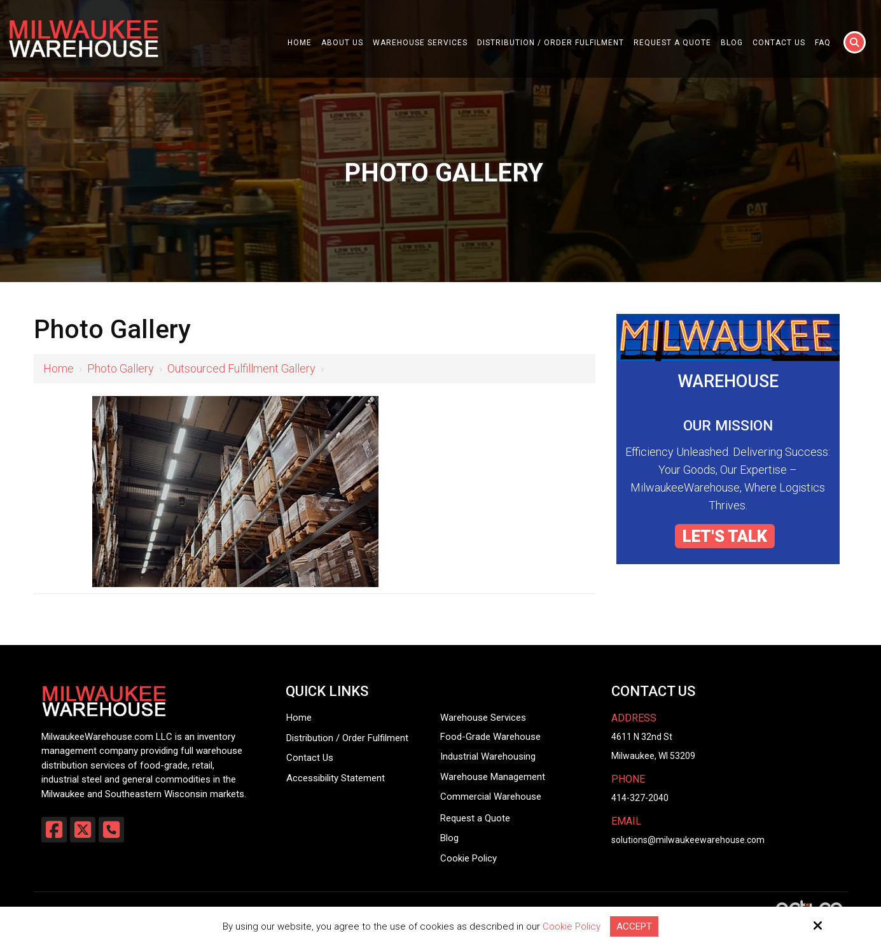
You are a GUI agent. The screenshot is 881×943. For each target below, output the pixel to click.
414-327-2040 (640, 798)
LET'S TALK (725, 536)
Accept (634, 926)
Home (58, 368)
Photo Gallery (120, 368)
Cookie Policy (571, 926)
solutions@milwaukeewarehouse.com (688, 840)
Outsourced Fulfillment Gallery (241, 368)
